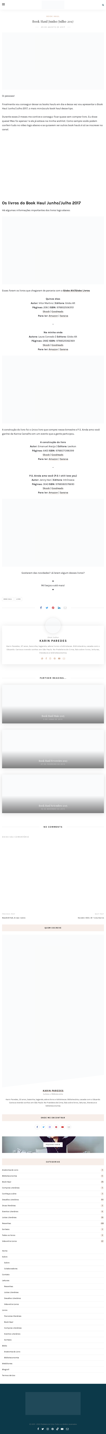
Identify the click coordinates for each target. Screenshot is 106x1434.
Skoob (46, 311)
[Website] (42, 658)
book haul (8, 599)
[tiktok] (57, 1429)
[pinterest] (52, 1429)
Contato (6, 1274)
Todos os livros (8, 1235)
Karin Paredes (53, 641)
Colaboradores (11, 1268)
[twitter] (43, 1429)
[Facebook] (46, 658)
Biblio (4, 1346)
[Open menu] (3, 4)
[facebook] (38, 1429)
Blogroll (5, 1369)
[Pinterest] (55, 658)
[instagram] (48, 1429)
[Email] (64, 658)
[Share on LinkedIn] (59, 608)
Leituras (5, 1280)
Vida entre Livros (9, 1241)
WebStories (7, 1363)
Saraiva (64, 315)
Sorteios (6, 1229)
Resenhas (6, 1223)
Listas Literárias (9, 1217)
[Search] (103, 5)
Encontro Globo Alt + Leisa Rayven (91, 918)
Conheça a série (9, 1194)
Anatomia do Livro (10, 1170)
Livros (4, 1310)
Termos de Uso (8, 1375)
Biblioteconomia (9, 1176)
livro (18, 599)
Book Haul (53, 16)
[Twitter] (43, 1127)
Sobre (4, 1257)
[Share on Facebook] (41, 608)
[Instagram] (50, 658)
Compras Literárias (11, 1188)
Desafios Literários (10, 1199)
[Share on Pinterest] (53, 608)
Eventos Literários (10, 1211)
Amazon (53, 315)
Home (4, 1251)
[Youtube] (59, 658)
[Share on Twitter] (47, 608)
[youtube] (62, 1429)
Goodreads (57, 311)
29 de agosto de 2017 (53, 27)
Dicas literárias (9, 1205)
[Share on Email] (65, 608)
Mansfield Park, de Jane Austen (13, 918)
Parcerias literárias (12, 1316)
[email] (67, 1429)
